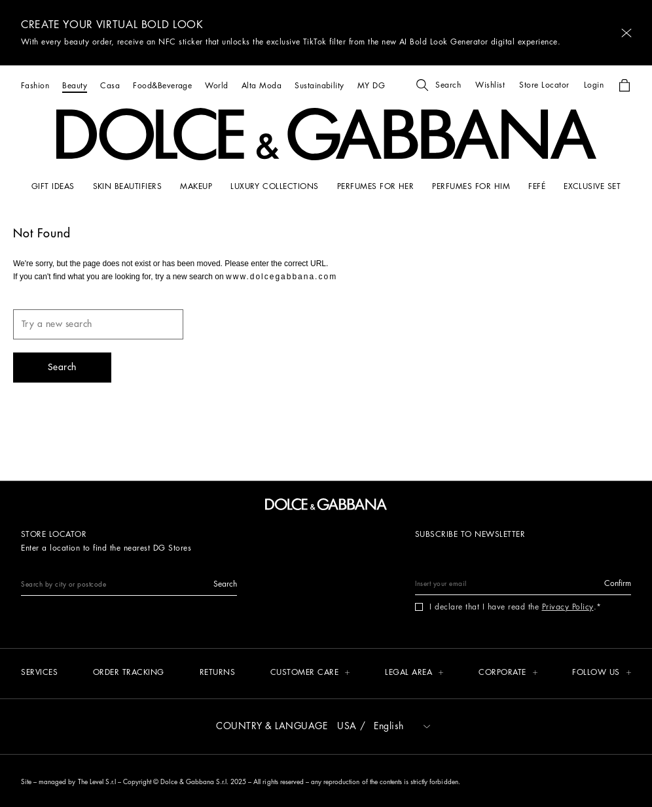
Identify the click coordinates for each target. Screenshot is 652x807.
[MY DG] (371, 85)
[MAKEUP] (196, 186)
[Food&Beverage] (162, 85)
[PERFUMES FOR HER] (375, 186)
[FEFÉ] (536, 186)
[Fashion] (35, 85)
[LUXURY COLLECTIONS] (274, 186)
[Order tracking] (128, 673)
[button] (626, 33)
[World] (216, 85)
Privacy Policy (568, 607)
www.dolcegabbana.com (281, 276)
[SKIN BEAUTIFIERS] (127, 186)
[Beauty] (74, 85)
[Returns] (218, 673)
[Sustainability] (319, 85)
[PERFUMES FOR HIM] (471, 186)
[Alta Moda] (261, 85)
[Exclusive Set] (592, 186)
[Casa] (110, 85)
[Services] (39, 673)
